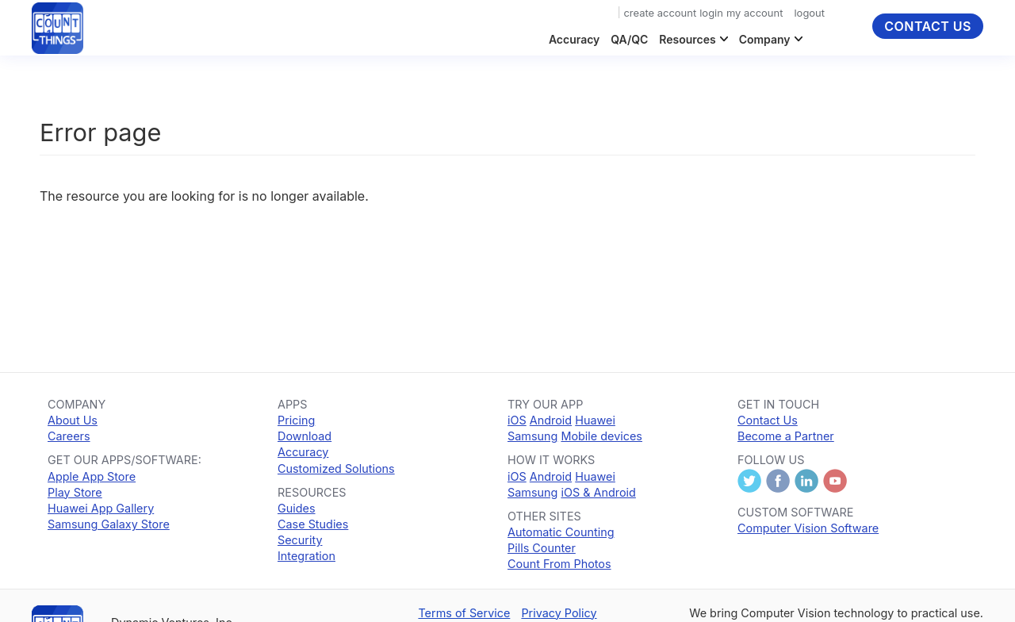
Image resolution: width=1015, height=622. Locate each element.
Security (300, 540)
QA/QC (629, 39)
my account (754, 12)
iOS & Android (598, 492)
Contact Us (927, 26)
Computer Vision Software (808, 528)
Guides (297, 508)
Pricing (296, 420)
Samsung (532, 436)
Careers (69, 436)
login (711, 12)
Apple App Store (92, 476)
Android (551, 420)
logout (809, 12)
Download (304, 436)
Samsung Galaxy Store (109, 524)
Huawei (595, 420)
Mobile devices (601, 436)
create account (659, 12)
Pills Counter (542, 548)
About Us (73, 420)
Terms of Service (464, 613)
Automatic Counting (561, 532)
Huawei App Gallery (101, 508)
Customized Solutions (336, 468)
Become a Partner (785, 436)
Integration (306, 555)
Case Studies (313, 524)
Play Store (75, 492)
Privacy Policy (558, 613)
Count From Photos (559, 563)
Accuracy (574, 39)
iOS (517, 420)
